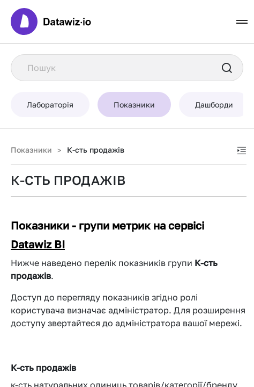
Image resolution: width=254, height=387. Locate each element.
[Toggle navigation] (242, 22)
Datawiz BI (38, 244)
